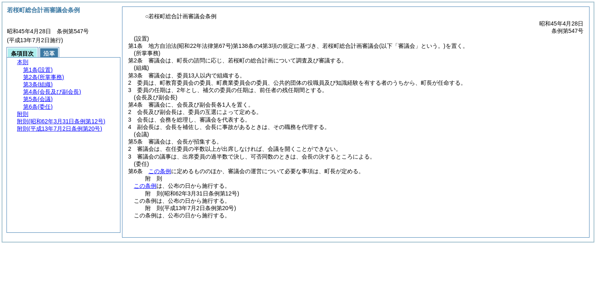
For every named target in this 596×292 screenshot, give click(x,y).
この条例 (159, 171)
